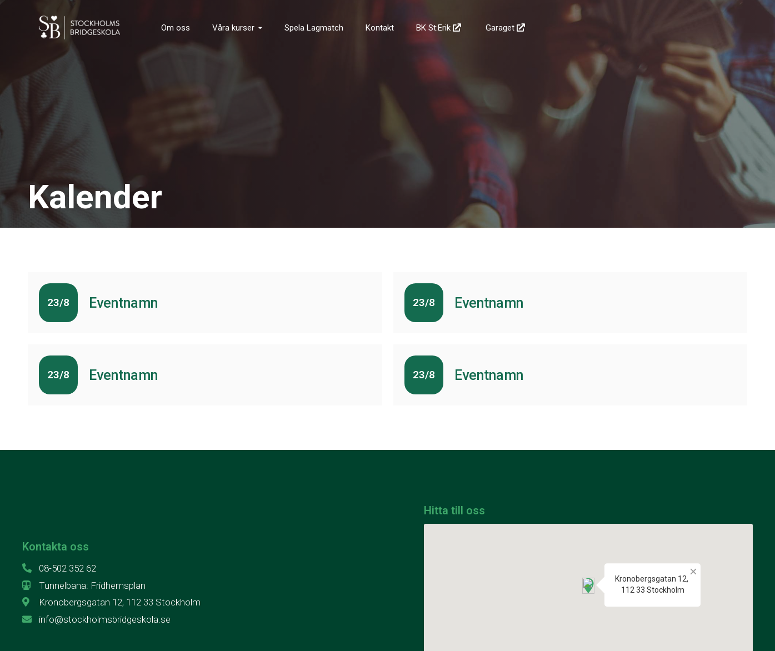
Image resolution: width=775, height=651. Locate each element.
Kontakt (380, 28)
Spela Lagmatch (313, 28)
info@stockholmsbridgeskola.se (96, 619)
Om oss (175, 28)
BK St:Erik (439, 28)
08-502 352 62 (59, 568)
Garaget (506, 28)
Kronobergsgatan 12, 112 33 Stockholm (111, 602)
